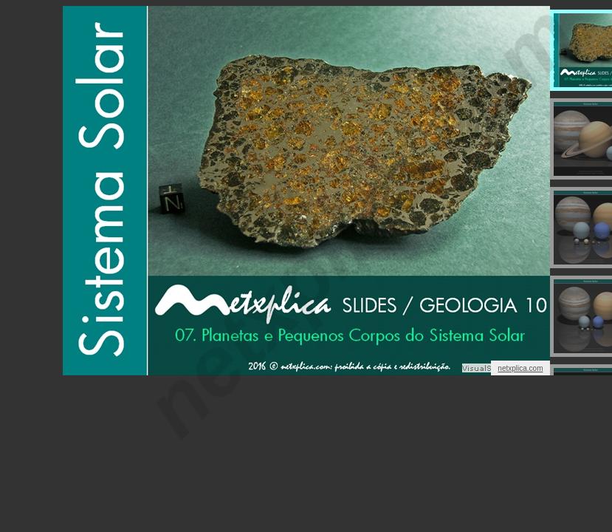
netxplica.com (520, 368)
